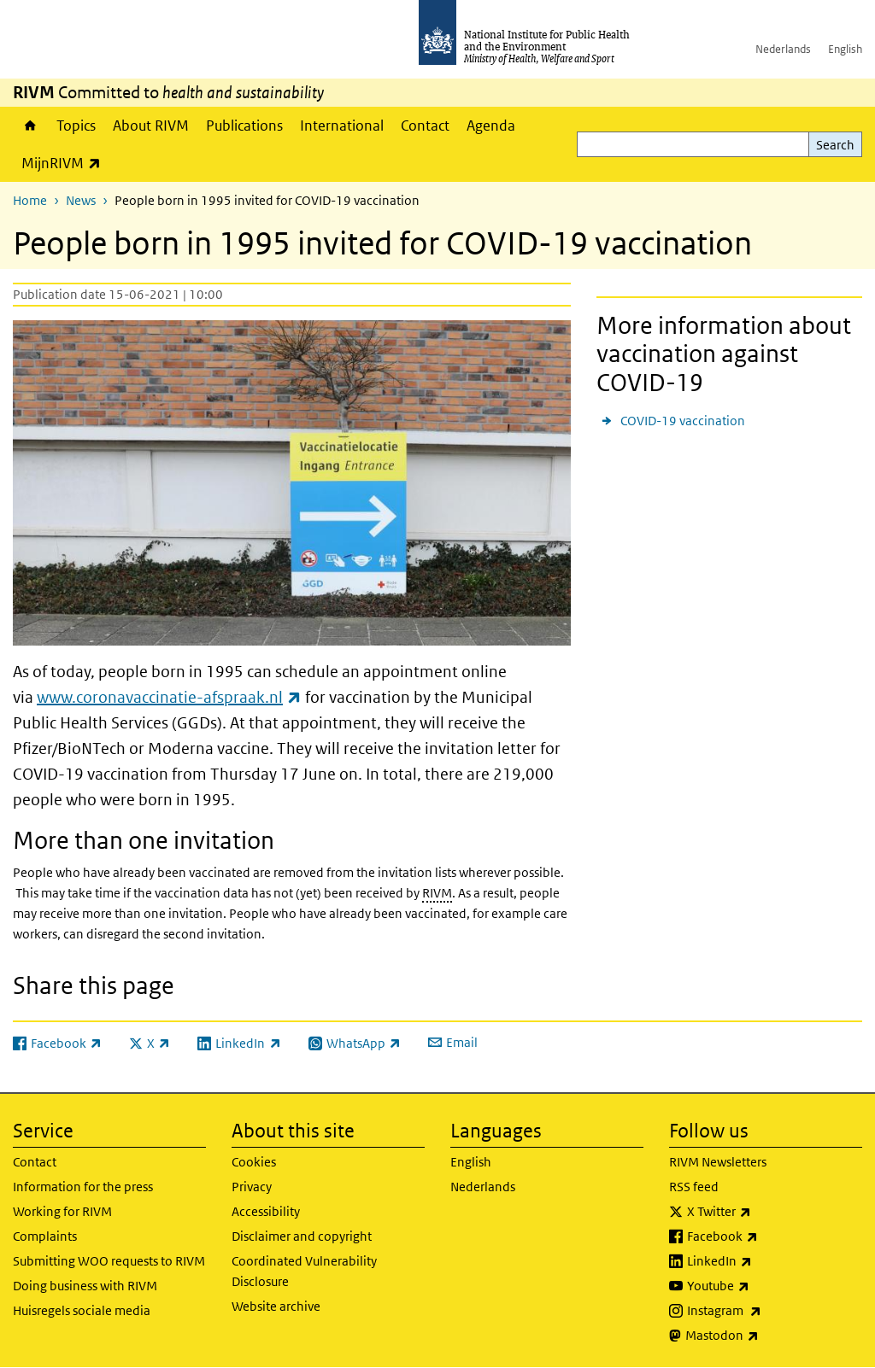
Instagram (769, 1311)
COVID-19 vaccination (682, 420)
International (342, 125)
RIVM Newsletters (717, 1162)
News (81, 200)
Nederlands (783, 49)
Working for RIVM (62, 1211)
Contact (425, 125)
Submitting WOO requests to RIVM (109, 1261)
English (845, 49)
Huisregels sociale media (81, 1310)
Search (835, 145)
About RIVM (151, 125)
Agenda (491, 125)
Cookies (254, 1162)
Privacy (252, 1186)
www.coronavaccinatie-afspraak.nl (169, 697)
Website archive (276, 1306)
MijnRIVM (65, 162)
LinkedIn (764, 1261)
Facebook (767, 1236)
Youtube (763, 1286)
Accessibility (266, 1211)
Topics (76, 125)
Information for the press (83, 1186)
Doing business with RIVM (85, 1285)
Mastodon (767, 1335)
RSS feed (694, 1186)
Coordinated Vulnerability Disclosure (304, 1271)
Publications (244, 125)
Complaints (45, 1236)
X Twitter (764, 1211)
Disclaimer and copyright (302, 1236)
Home (30, 125)
